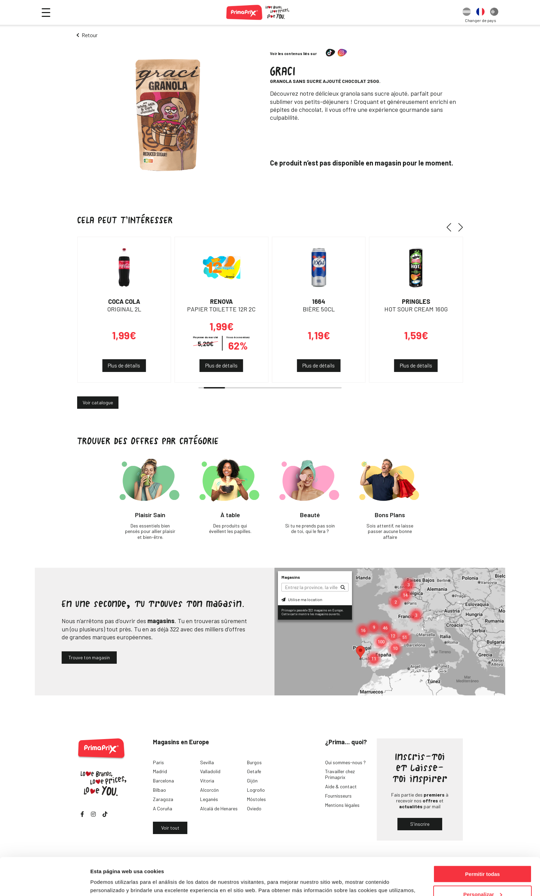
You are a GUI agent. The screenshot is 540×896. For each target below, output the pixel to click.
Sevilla (207, 762)
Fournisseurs (338, 796)
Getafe (254, 771)
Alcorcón (209, 790)
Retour (89, 35)
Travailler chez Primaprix (340, 774)
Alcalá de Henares (219, 808)
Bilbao (159, 790)
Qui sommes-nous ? (345, 762)
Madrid (160, 771)
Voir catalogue (98, 402)
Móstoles (256, 799)
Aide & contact (341, 786)
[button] (451, 227)
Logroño (256, 790)
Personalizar (482, 859)
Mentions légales (342, 805)
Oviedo (254, 808)
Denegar (482, 879)
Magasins (290, 577)
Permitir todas (482, 839)
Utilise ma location (301, 599)
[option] (467, 12)
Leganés (209, 799)
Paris (158, 762)
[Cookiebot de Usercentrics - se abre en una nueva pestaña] (44, 882)
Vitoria (207, 780)
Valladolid (210, 771)
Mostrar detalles (110, 882)
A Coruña (162, 808)
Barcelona (163, 780)
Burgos (254, 762)
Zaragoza (163, 799)
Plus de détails (124, 365)
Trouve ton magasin (89, 657)
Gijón (252, 780)
